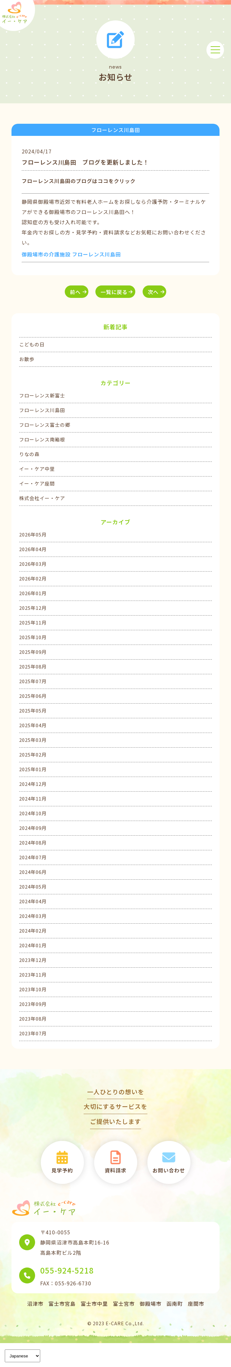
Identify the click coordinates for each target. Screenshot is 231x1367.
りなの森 (29, 454)
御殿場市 (150, 1303)
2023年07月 (33, 1033)
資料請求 (115, 1161)
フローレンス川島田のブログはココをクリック (79, 181)
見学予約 (62, 1161)
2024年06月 (33, 871)
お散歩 (26, 359)
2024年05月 (33, 886)
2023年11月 (33, 974)
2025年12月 (33, 607)
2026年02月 (33, 578)
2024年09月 (33, 827)
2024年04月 (33, 901)
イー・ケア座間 (37, 483)
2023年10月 (33, 989)
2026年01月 (33, 593)
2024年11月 (33, 798)
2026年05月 (33, 534)
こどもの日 (32, 344)
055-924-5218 (67, 1270)
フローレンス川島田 (42, 410)
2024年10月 (33, 813)
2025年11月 (33, 622)
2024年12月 (33, 783)
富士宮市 (124, 1303)
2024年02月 (33, 930)
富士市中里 (94, 1303)
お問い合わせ (169, 1161)
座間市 (196, 1303)
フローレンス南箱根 (42, 439)
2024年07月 (33, 857)
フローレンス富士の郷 (44, 424)
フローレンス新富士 (42, 395)
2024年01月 (33, 945)
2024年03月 (33, 916)
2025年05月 (33, 710)
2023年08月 (33, 1018)
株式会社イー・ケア (42, 498)
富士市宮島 (62, 1303)
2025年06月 (33, 695)
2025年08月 (33, 666)
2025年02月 (33, 754)
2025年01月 (33, 769)
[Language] (22, 1355)
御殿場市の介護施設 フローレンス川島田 (71, 254)
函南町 (175, 1303)
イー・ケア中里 (37, 468)
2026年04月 (33, 549)
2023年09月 (33, 1004)
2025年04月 (33, 725)
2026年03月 (33, 563)
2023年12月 (33, 960)
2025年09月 (33, 651)
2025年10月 (33, 637)
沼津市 (35, 1303)
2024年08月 (33, 842)
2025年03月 (33, 739)
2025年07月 (33, 681)
